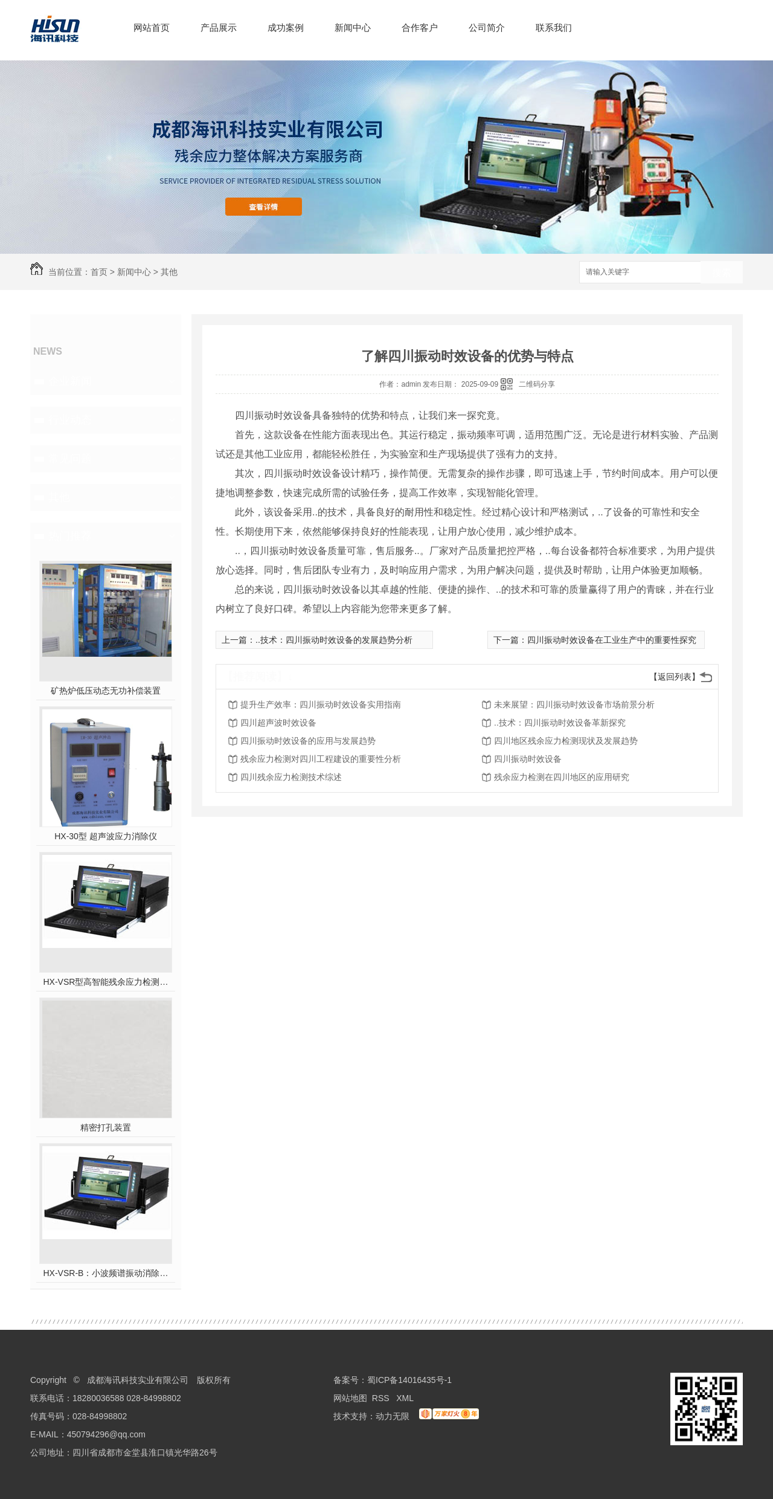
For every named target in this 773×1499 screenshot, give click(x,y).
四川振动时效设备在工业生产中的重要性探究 (611, 640)
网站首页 (151, 27)
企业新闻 (70, 381)
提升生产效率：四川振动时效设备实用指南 (320, 704)
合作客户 (420, 27)
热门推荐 (70, 536)
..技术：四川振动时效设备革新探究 (560, 722)
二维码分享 (537, 384)
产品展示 (218, 27)
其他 (169, 272)
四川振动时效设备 (528, 759)
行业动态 (70, 420)
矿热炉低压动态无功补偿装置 (106, 690)
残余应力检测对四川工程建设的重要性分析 (320, 759)
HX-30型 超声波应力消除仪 (105, 836)
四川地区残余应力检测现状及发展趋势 (566, 741)
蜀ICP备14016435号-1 (409, 1380)
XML (405, 1398)
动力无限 (392, 1416)
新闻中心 (353, 27)
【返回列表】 (674, 677)
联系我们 (554, 27)
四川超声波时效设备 (278, 722)
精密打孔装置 (105, 1127)
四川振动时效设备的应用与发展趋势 (308, 741)
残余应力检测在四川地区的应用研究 (561, 777)
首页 (99, 272)
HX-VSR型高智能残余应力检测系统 (105, 982)
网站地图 (350, 1398)
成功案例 (286, 27)
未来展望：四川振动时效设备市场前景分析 (574, 704)
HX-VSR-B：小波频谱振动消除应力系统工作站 (105, 1273)
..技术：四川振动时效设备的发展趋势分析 (333, 640)
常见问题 (70, 459)
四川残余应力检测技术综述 (291, 777)
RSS (382, 1398)
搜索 (721, 273)
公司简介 (487, 27)
